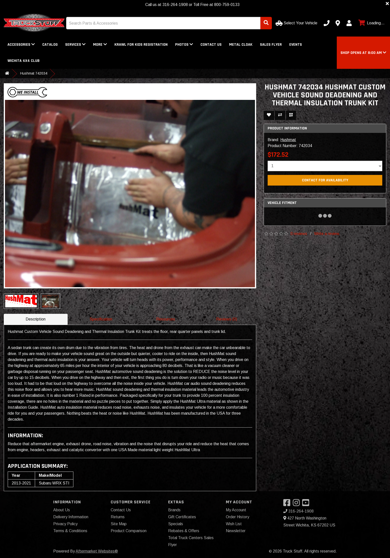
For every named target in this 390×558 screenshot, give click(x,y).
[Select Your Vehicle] (296, 23)
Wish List (234, 524)
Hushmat (288, 140)
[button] (363, 53)
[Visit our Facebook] (288, 504)
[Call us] (327, 23)
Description (36, 319)
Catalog (50, 44)
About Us (61, 510)
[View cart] (371, 23)
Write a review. (327, 234)
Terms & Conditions (70, 531)
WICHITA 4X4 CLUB (23, 60)
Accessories (21, 44)
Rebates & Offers (183, 531)
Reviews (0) (226, 319)
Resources (165, 319)
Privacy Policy (65, 524)
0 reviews (299, 234)
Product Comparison (128, 531)
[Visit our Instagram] (297, 504)
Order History (237, 517)
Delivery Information (70, 517)
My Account (236, 510)
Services (75, 44)
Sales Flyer (271, 44)
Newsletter (235, 531)
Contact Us (211, 44)
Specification (101, 319)
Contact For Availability (325, 180)
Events (295, 44)
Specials (175, 524)
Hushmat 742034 (33, 73)
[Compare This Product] (280, 115)
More (100, 44)
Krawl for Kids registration (141, 44)
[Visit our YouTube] (307, 504)
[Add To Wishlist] (269, 115)
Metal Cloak (240, 44)
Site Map (119, 524)
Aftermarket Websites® (97, 551)
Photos (184, 44)
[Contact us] (338, 23)
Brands (174, 510)
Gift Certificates (182, 517)
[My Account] (349, 23)
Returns (118, 517)
